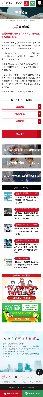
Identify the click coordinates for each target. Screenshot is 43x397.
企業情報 (7, 382)
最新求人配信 (32, 393)
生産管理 (20, 107)
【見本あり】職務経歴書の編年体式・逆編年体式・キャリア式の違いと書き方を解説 (26, 265)
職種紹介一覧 (14, 20)
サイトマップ (36, 382)
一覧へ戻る (19, 134)
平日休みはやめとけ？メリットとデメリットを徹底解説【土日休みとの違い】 (26, 231)
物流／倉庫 (20, 114)
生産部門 (24, 20)
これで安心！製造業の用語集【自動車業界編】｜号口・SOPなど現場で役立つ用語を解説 (26, 215)
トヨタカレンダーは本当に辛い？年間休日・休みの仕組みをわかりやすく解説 (26, 200)
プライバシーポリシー (20, 382)
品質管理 (20, 121)
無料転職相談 (11, 393)
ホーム (5, 20)
